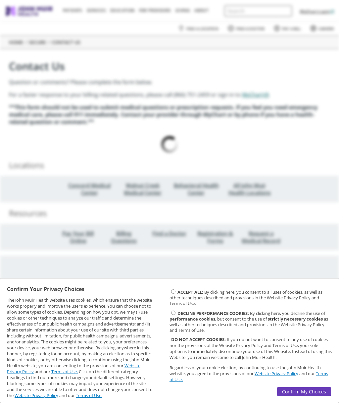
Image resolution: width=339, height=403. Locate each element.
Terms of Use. (64, 372)
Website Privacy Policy (36, 395)
